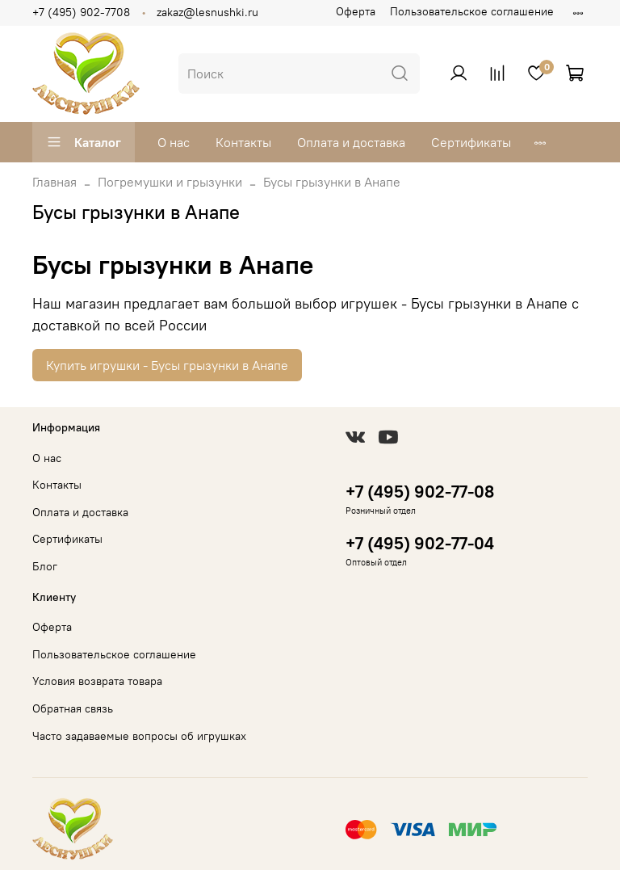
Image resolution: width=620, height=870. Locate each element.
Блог (44, 566)
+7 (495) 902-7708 (81, 12)
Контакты (243, 142)
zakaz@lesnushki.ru (207, 12)
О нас (173, 142)
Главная (54, 182)
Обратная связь (72, 708)
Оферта (355, 11)
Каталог (83, 142)
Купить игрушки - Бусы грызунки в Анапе (167, 365)
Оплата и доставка (351, 142)
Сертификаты (471, 142)
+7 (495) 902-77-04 (420, 543)
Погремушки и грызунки (170, 182)
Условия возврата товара (97, 681)
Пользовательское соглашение (472, 11)
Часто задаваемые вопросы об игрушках (139, 736)
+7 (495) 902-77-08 (420, 491)
